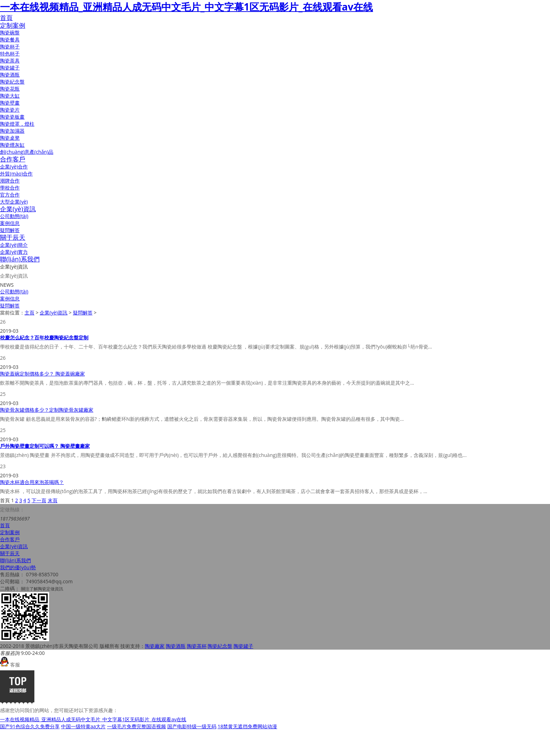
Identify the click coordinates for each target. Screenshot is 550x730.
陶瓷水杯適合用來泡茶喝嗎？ (32, 482)
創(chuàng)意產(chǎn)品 (26, 151)
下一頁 (39, 500)
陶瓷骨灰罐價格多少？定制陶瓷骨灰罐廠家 (46, 409)
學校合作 (10, 187)
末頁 (53, 500)
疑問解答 (10, 230)
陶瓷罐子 (10, 67)
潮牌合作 (10, 180)
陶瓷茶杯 (197, 646)
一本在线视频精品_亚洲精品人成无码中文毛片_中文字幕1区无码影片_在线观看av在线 (186, 6)
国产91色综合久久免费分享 (30, 726)
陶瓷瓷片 (10, 109)
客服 (10, 664)
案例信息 (10, 223)
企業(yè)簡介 (14, 244)
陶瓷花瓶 (10, 88)
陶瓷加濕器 (12, 130)
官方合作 (10, 194)
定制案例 (12, 25)
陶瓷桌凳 (10, 137)
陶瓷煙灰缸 (12, 144)
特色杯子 (10, 53)
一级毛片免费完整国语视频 (136, 726)
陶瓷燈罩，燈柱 (17, 123)
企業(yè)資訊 (18, 209)
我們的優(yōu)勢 (18, 567)
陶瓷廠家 (155, 646)
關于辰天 (12, 237)
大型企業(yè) (14, 201)
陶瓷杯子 (10, 46)
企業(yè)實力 (14, 251)
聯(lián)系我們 (20, 259)
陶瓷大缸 (10, 95)
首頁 (6, 17)
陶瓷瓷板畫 (12, 116)
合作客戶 (12, 159)
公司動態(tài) (14, 216)
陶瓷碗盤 (10, 32)
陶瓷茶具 (10, 60)
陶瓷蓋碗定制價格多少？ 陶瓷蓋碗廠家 (42, 373)
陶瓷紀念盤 (12, 81)
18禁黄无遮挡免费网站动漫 (247, 726)
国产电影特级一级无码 (191, 726)
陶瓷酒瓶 (10, 74)
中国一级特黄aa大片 (83, 726)
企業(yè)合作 (14, 166)
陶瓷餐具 (10, 39)
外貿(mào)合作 (16, 173)
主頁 (29, 312)
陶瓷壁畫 (10, 102)
